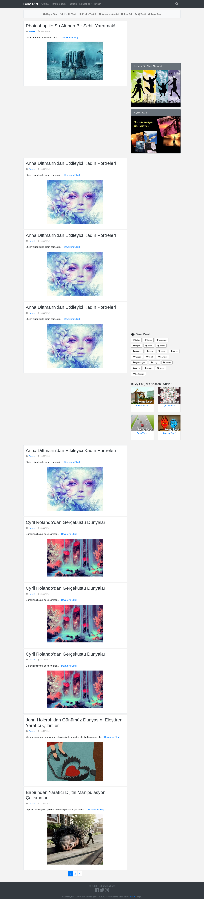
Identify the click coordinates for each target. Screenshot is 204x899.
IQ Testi (140, 14)
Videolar (32, 31)
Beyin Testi (50, 14)
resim (162, 351)
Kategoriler (84, 4)
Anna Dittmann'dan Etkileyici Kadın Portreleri (71, 163)
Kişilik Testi (68, 14)
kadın (174, 351)
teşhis (148, 368)
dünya (154, 363)
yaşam (137, 357)
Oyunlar (45, 4)
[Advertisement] (75, 122)
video (148, 346)
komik (161, 346)
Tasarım (32, 169)
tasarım (137, 351)
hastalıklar (138, 374)
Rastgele (72, 4)
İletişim (97, 4)
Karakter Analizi (109, 14)
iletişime (133, 897)
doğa (150, 351)
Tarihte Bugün (59, 4)
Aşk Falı (126, 14)
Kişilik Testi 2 (87, 14)
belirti (160, 368)
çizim (136, 368)
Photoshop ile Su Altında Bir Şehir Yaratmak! (70, 25)
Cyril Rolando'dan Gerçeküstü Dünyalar (65, 522)
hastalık (162, 357)
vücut (149, 357)
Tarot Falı (154, 14)
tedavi (167, 363)
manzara (161, 340)
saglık (136, 346)
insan (148, 340)
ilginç (136, 340)
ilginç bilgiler (139, 363)
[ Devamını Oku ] (68, 37)
